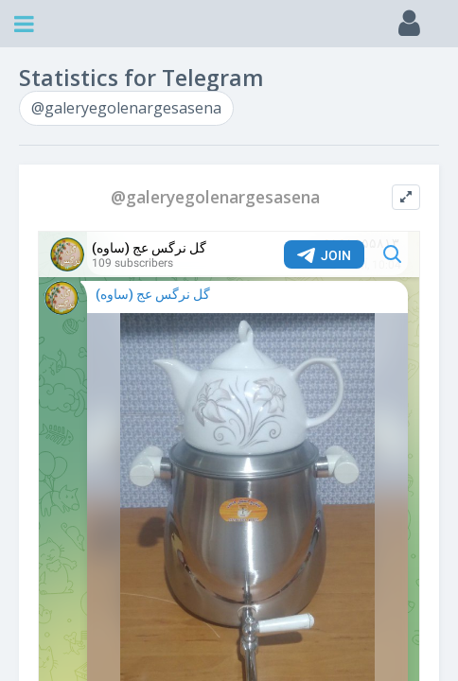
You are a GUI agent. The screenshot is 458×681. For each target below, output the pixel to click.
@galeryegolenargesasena (126, 107)
